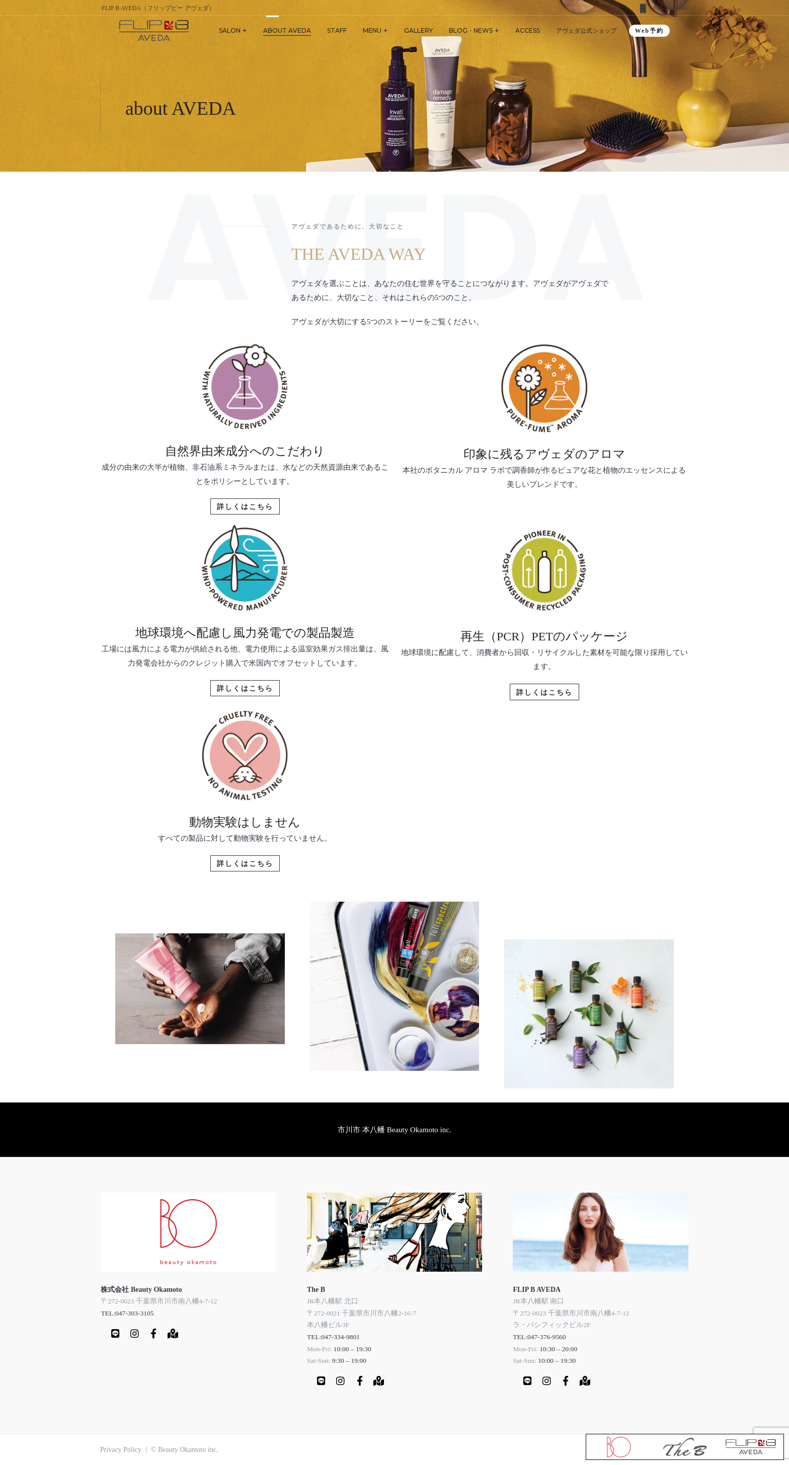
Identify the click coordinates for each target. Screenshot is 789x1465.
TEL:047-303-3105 (127, 1312)
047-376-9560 (670, 8)
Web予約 (649, 30)
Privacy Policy (120, 1449)
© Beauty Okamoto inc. (184, 1449)
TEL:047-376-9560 (539, 1336)
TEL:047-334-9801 (333, 1336)
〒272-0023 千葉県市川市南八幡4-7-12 (159, 1300)
